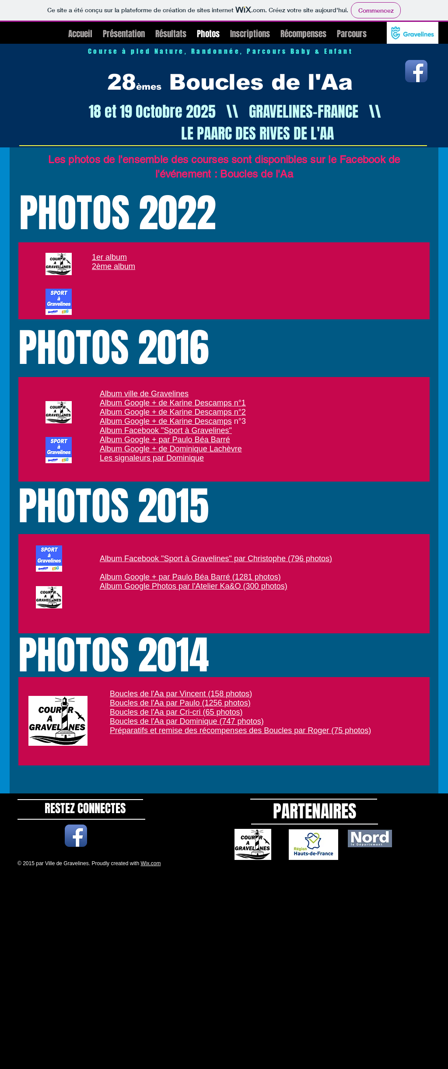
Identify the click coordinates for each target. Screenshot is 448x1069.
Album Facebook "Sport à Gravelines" (166, 430)
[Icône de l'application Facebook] (416, 71)
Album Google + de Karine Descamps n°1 (173, 402)
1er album (109, 257)
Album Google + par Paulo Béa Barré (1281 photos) (190, 577)
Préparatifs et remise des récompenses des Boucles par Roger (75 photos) (240, 730)
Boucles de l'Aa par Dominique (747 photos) (187, 721)
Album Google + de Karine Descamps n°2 (173, 412)
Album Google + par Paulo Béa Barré (165, 439)
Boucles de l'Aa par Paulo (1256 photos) (180, 703)
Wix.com (150, 863)
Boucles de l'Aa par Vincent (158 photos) (181, 693)
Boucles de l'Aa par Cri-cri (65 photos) (176, 712)
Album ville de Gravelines (144, 393)
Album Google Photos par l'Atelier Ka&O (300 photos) (193, 586)
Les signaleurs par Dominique (152, 458)
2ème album (113, 266)
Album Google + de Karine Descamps (166, 421)
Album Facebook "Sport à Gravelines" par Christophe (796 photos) (216, 558)
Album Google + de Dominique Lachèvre (171, 448)
